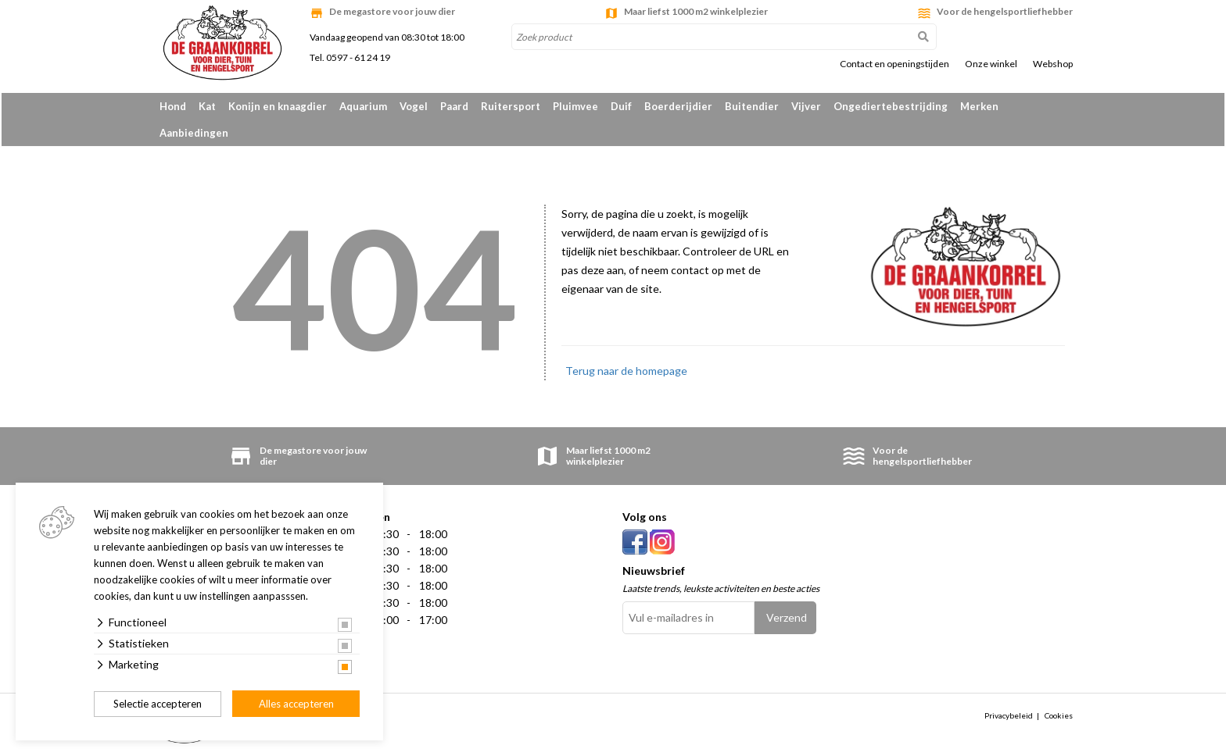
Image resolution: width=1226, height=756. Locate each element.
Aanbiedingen (194, 133)
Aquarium (363, 106)
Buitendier (752, 106)
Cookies (1059, 715)
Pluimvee (575, 106)
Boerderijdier (678, 106)
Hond (173, 106)
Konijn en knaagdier (277, 106)
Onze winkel (991, 64)
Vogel (414, 106)
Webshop (1053, 64)
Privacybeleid (1008, 715)
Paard (454, 106)
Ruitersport (510, 106)
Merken (979, 106)
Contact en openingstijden (894, 64)
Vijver (806, 106)
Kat (207, 106)
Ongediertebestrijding (890, 106)
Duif (621, 106)
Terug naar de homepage (626, 370)
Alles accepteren (296, 703)
